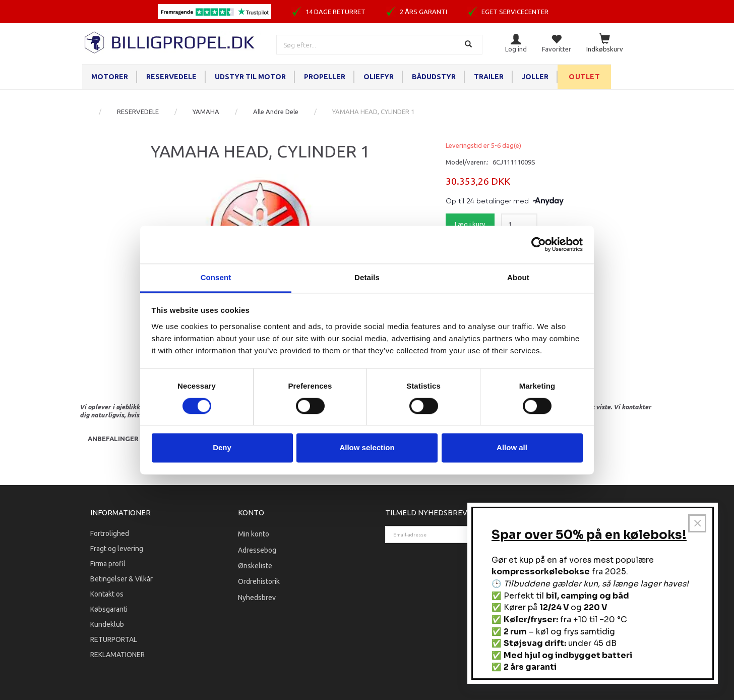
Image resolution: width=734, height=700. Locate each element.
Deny (222, 448)
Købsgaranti (109, 609)
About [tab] (518, 277)
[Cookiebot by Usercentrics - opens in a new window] (539, 244)
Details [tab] (367, 277)
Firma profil (108, 564)
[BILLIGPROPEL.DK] (170, 41)
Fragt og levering (116, 549)
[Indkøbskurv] (605, 43)
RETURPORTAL (113, 639)
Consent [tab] (216, 277)
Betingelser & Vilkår (121, 579)
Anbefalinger (113, 438)
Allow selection (366, 448)
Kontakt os (107, 594)
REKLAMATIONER (117, 655)
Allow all (512, 448)
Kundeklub (107, 624)
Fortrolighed (109, 533)
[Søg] (469, 45)
